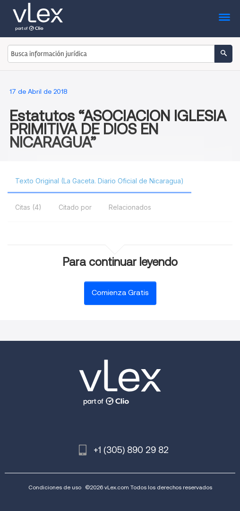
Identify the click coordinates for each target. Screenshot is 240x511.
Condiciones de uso (54, 487)
